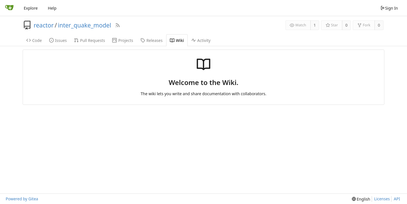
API (397, 198)
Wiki (177, 40)
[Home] (9, 8)
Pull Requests (89, 40)
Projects (122, 40)
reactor (44, 25)
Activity (201, 40)
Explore (31, 8)
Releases (151, 40)
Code (34, 40)
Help (52, 8)
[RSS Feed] (117, 25)
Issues (58, 40)
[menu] (361, 199)
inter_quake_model (84, 25)
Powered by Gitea (22, 198)
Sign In (389, 8)
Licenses (382, 198)
